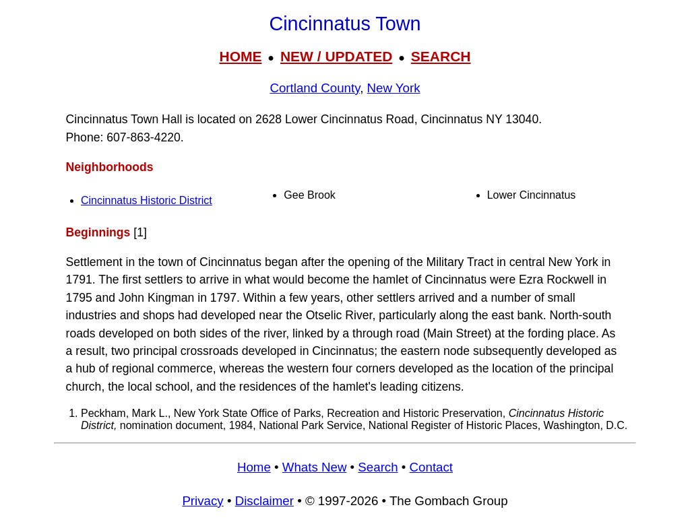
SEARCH (441, 56)
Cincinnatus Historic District (146, 200)
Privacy (202, 501)
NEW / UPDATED (336, 56)
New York (393, 88)
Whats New (314, 467)
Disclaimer (264, 501)
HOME (240, 56)
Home (254, 467)
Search (378, 467)
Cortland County (315, 88)
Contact (431, 467)
